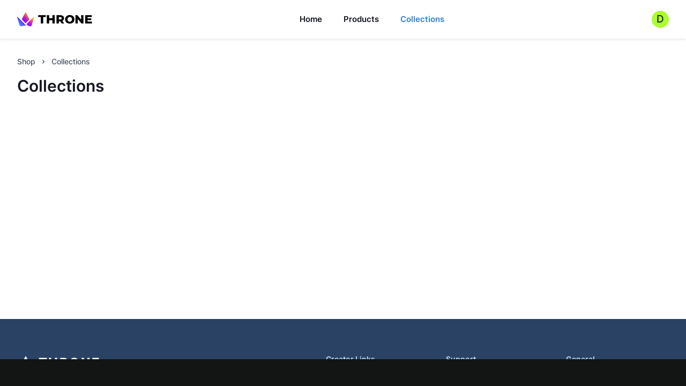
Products (361, 19)
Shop (26, 61)
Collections (422, 19)
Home (311, 19)
